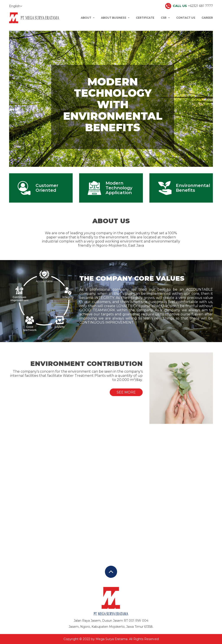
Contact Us (185, 17)
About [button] (88, 17)
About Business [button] (115, 17)
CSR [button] (165, 17)
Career (207, 17)
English (15, 6)
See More (126, 392)
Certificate (145, 17)
